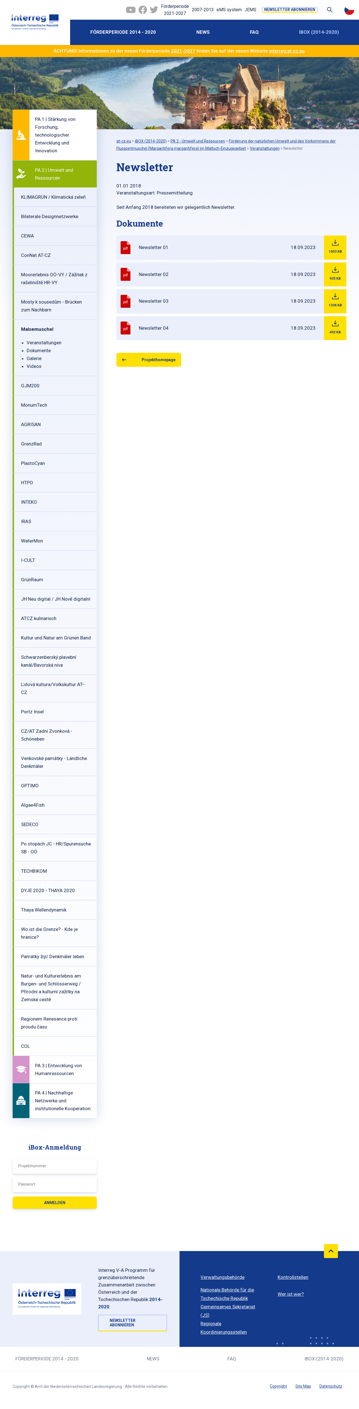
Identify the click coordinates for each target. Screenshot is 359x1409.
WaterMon (32, 541)
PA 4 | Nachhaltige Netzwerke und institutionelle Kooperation (63, 1100)
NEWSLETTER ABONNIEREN (289, 9)
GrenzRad (31, 444)
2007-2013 (203, 9)
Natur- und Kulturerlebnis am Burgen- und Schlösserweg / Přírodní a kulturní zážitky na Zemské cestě (51, 987)
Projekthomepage (159, 360)
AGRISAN (31, 424)
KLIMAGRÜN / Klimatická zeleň (53, 197)
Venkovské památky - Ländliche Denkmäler (54, 762)
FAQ (254, 32)
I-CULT (28, 560)
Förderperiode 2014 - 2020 (123, 32)
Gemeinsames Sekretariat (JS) (228, 1311)
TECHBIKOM (34, 871)
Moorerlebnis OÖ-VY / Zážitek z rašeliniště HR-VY (54, 278)
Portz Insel (32, 711)
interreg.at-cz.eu (287, 51)
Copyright (278, 1386)
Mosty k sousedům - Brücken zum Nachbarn (51, 306)
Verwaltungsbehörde (223, 1277)
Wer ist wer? (291, 1294)
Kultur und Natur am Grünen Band (56, 638)
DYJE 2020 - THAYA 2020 (48, 890)
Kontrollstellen (293, 1277)
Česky (349, 10)
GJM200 (30, 385)
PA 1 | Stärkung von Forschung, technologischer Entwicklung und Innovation (55, 134)
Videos (34, 366)
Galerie (34, 358)
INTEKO (29, 502)
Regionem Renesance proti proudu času (49, 1023)
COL (25, 1046)
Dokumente (39, 350)
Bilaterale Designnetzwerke (49, 216)
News (203, 32)
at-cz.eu (123, 141)
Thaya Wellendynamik (43, 910)
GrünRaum (32, 579)
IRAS (26, 521)
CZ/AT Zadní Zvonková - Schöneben (46, 735)
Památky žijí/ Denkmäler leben (52, 956)
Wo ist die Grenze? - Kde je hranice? (49, 933)
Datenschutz (330, 1386)
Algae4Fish (33, 805)
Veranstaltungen (44, 342)
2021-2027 (183, 51)
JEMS (250, 9)
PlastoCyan (33, 463)
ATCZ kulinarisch (38, 618)
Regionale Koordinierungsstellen (224, 1328)
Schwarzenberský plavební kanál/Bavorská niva (48, 661)
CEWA (27, 236)
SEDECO (29, 824)
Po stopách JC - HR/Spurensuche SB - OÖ (56, 847)
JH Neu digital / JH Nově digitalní (55, 599)
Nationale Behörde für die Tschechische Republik (227, 1294)
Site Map (303, 1386)
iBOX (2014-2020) (319, 32)
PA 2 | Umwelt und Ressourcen (54, 174)
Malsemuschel (37, 329)
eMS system (229, 9)
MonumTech (34, 405)
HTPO (27, 482)
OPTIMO (30, 785)
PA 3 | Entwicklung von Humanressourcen (58, 1069)
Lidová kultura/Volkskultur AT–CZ (53, 688)
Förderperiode (175, 10)
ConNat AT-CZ (36, 255)
